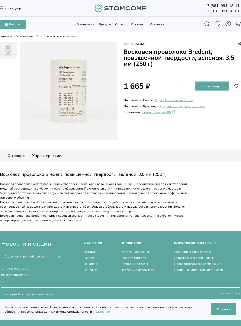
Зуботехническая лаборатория (31, 36)
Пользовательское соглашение (197, 264)
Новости (90, 258)
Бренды (105, 24)
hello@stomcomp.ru (14, 274)
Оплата (120, 24)
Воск (72, 36)
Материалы (59, 36)
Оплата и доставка (134, 252)
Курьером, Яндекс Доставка (183, 106)
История (90, 252)
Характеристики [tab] (48, 156)
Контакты (157, 24)
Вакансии (91, 264)
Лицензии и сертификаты (193, 258)
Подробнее (101, 311)
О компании (85, 24)
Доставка (138, 24)
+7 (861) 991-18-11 (15, 268)
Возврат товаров (133, 258)
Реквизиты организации (192, 252)
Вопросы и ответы (134, 264)
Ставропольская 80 (159, 112)
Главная (4, 36)
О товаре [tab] (16, 156)
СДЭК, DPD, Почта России (174, 100)
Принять (223, 309)
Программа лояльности (138, 270)
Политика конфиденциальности (198, 270)
